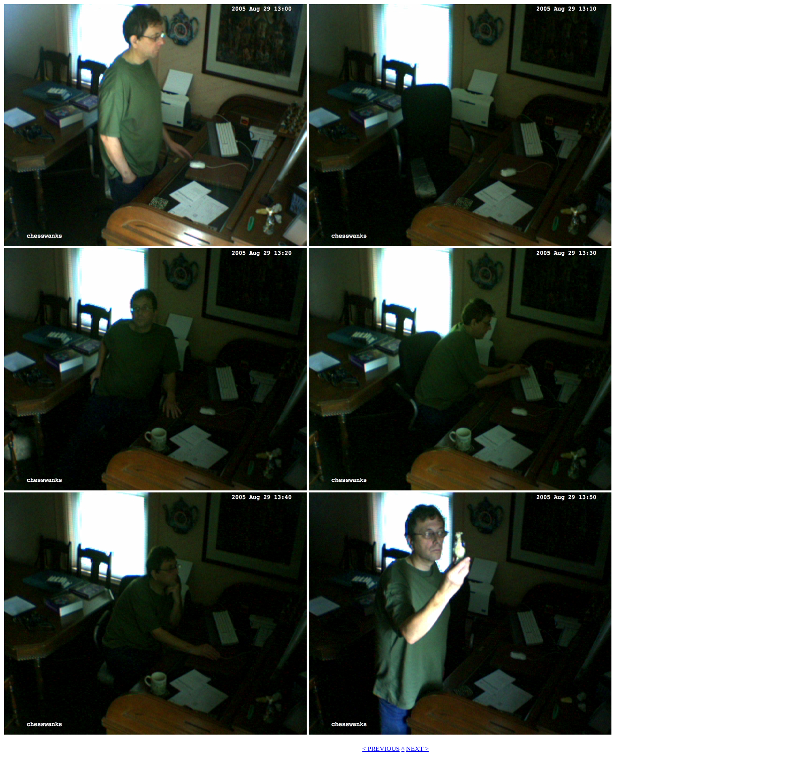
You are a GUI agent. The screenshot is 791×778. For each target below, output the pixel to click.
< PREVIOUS (381, 748)
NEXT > (417, 748)
